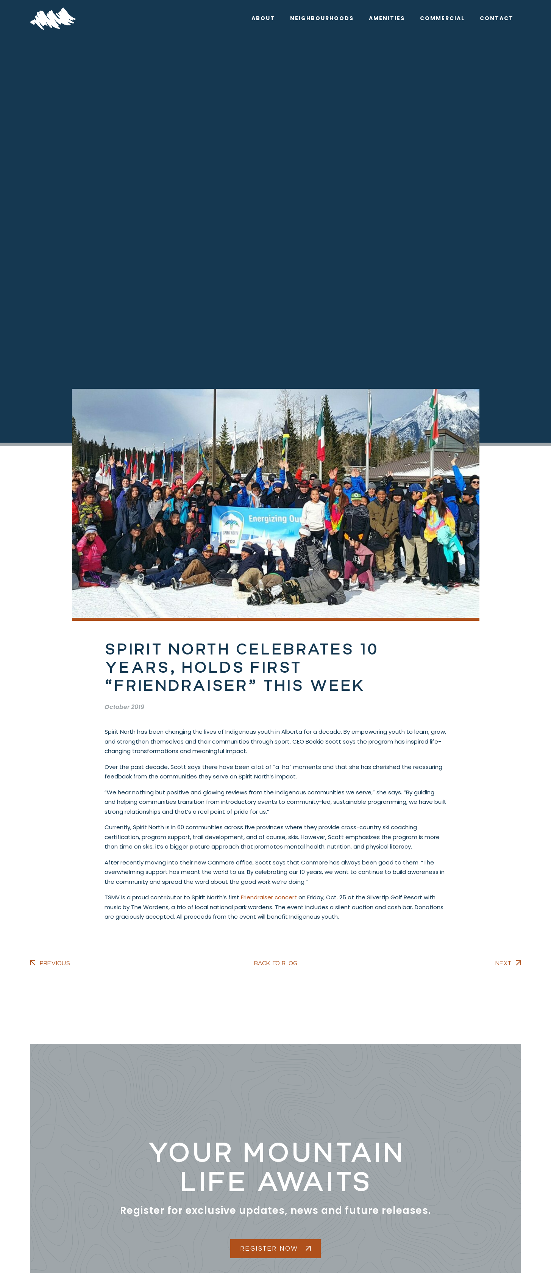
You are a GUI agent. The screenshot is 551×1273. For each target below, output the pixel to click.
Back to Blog (275, 963)
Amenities (387, 18)
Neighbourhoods (322, 18)
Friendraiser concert (269, 897)
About (263, 18)
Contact (497, 18)
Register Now (275, 1248)
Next (503, 963)
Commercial (442, 18)
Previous (55, 963)
